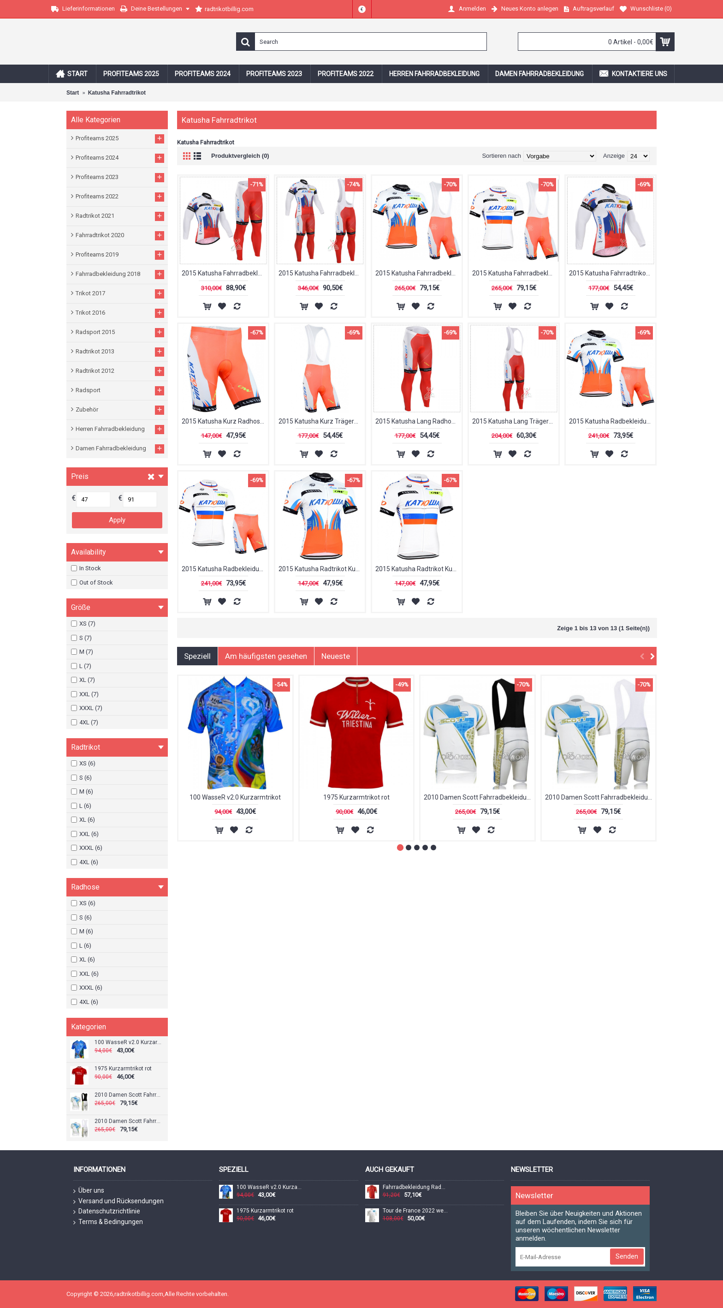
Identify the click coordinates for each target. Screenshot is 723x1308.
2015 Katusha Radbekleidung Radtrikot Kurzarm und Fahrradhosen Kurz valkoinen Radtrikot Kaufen (225, 569)
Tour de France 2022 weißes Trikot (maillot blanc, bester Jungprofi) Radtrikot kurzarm (415, 1211)
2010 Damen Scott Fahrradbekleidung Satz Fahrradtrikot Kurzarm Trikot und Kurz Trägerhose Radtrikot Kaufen (128, 1095)
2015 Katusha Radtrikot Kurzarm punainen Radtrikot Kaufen (322, 569)
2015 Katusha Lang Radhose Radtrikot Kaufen (418, 421)
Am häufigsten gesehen (266, 656)
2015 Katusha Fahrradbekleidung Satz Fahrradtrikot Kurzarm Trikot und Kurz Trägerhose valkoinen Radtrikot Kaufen (515, 273)
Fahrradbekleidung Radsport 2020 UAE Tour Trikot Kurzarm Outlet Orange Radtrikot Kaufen (415, 1187)
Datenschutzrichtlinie (106, 1211)
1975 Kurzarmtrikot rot (123, 1069)
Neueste (335, 656)
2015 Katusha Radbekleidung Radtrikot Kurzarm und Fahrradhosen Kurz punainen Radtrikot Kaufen (612, 421)
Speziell (197, 656)
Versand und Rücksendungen (118, 1201)
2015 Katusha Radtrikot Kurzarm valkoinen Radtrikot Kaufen (418, 569)
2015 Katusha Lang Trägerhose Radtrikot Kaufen (515, 421)
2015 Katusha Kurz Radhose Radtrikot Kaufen (225, 421)
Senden (627, 1256)
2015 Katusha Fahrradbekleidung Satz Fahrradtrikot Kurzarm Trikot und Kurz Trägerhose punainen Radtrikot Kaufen (418, 273)
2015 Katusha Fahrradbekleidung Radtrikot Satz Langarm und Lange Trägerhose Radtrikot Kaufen (322, 273)
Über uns (88, 1191)
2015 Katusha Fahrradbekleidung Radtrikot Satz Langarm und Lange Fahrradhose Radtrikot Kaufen (225, 273)
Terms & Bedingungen (108, 1222)
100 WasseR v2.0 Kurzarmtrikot (128, 1042)
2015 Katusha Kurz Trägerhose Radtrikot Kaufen (322, 421)
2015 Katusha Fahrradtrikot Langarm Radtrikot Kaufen (612, 273)
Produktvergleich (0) (240, 155)
